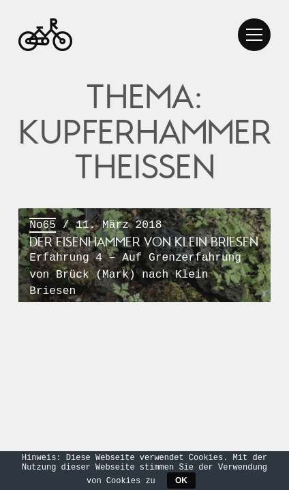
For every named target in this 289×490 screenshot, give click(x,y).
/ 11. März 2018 (144, 258)
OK (181, 480)
